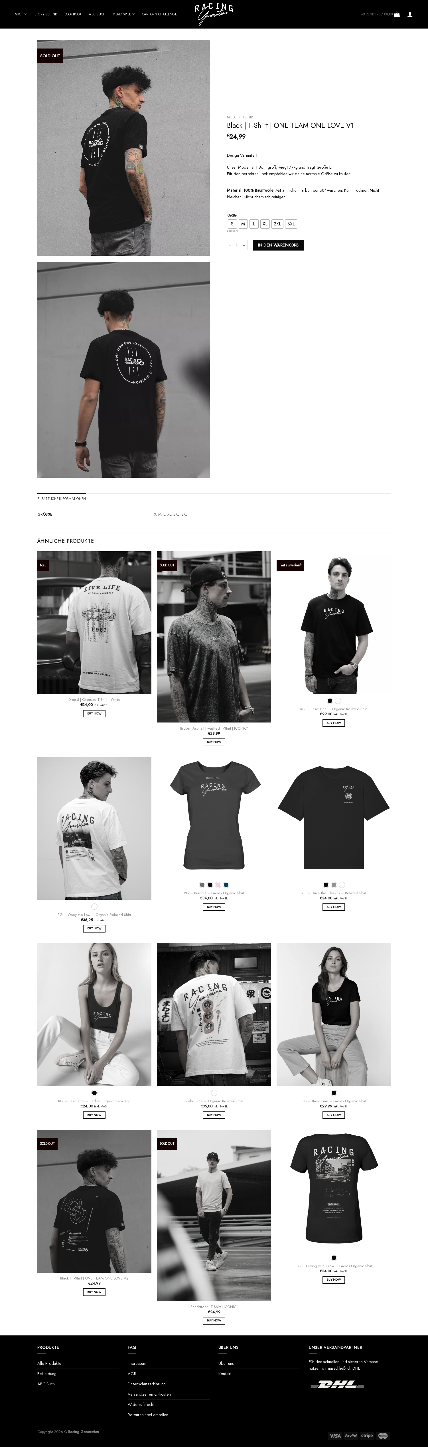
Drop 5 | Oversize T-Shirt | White (94, 699)
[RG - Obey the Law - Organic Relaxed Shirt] (94, 828)
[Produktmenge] (236, 245)
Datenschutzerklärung (147, 1384)
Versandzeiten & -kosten (149, 1394)
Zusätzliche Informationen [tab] (61, 499)
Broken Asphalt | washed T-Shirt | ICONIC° (214, 728)
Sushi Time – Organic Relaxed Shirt (214, 1101)
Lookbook (73, 14)
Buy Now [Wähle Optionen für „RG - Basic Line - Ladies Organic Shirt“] (334, 1115)
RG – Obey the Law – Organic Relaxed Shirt (94, 915)
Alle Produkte (49, 1363)
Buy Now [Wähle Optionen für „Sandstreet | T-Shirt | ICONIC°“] (214, 1320)
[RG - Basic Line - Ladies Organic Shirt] (334, 1014)
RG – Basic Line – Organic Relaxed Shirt (333, 709)
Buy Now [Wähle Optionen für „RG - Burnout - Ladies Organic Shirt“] (214, 907)
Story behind (46, 14)
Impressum (137, 1363)
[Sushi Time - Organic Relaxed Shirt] (214, 1014)
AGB (132, 1374)
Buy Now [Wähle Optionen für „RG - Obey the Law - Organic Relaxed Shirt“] (94, 928)
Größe (232, 215)
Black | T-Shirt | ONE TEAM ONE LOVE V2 (94, 1278)
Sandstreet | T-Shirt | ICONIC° (214, 1307)
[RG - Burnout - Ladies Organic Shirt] (214, 817)
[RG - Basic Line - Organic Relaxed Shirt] (334, 622)
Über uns (226, 1363)
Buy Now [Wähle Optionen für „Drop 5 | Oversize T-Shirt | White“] (94, 713)
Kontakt (225, 1374)
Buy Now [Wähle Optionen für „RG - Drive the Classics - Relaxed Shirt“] (334, 907)
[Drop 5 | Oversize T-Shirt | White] (94, 622)
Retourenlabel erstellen (148, 1415)
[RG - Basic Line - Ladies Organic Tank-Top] (94, 1014)
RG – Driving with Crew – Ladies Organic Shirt (334, 1266)
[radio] (232, 224)
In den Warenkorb (278, 245)
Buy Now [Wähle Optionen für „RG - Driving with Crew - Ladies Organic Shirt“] (334, 1280)
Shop (21, 14)
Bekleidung (46, 1374)
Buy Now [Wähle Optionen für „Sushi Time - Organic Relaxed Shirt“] (214, 1115)
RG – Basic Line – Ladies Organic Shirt (334, 1101)
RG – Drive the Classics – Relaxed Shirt (333, 893)
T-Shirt (249, 117)
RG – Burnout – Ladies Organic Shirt (214, 893)
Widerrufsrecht (141, 1404)
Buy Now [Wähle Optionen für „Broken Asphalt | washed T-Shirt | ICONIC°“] (214, 742)
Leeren (232, 230)
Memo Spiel (124, 14)
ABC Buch (97, 14)
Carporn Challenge (159, 14)
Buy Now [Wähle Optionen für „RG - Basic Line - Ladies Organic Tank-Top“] (94, 1115)
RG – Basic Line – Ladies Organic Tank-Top (94, 1101)
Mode (232, 117)
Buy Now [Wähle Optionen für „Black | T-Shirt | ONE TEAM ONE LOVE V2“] (94, 1292)
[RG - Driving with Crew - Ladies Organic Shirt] (334, 1190)
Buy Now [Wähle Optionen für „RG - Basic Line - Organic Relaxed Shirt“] (334, 723)
